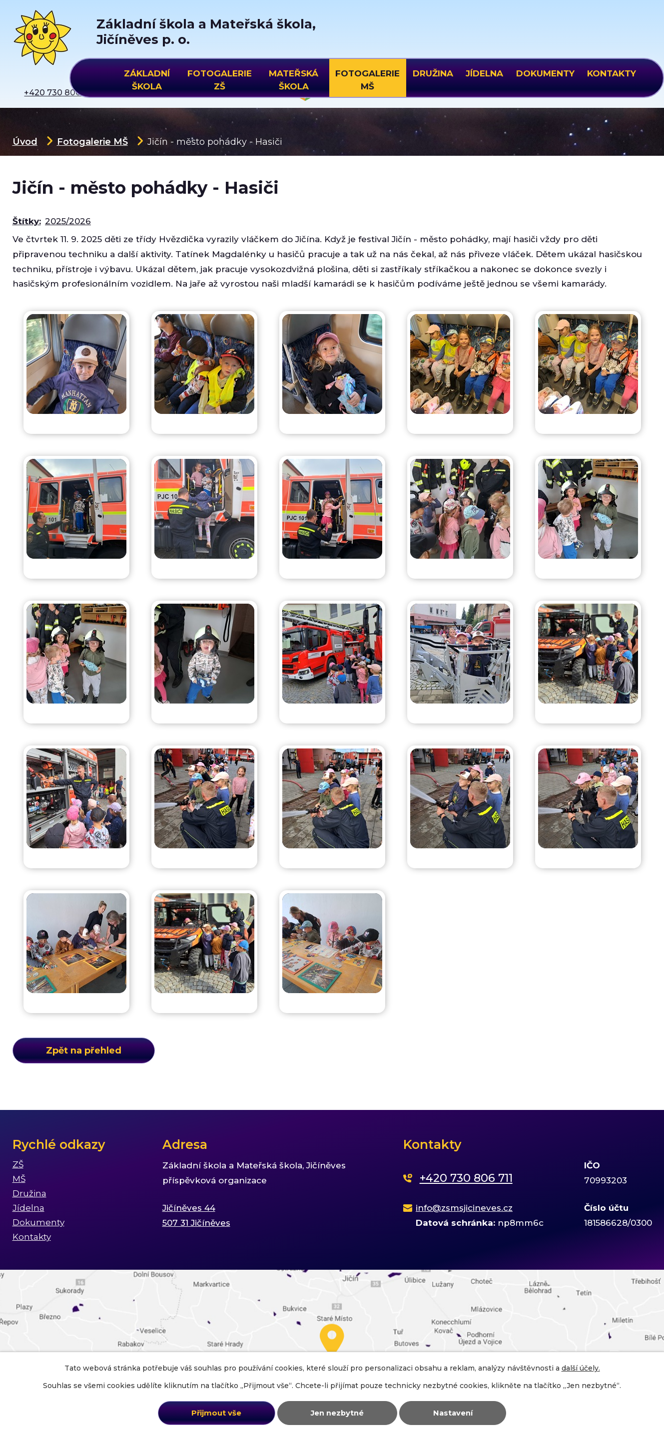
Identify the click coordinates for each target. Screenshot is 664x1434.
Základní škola (147, 78)
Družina (433, 73)
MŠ (18, 1179)
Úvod (24, 141)
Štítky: (26, 221)
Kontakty (611, 73)
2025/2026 (68, 221)
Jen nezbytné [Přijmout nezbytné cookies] (337, 1413)
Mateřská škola (293, 78)
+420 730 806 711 (466, 1178)
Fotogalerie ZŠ (219, 78)
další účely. (581, 1368)
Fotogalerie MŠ (92, 141)
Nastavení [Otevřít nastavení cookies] (453, 1413)
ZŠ (17, 1164)
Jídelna (484, 73)
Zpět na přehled (83, 1050)
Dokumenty (545, 73)
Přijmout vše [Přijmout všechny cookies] (216, 1413)
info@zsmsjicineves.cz (464, 1208)
